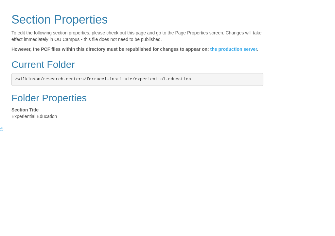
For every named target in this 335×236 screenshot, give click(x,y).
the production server (233, 49)
